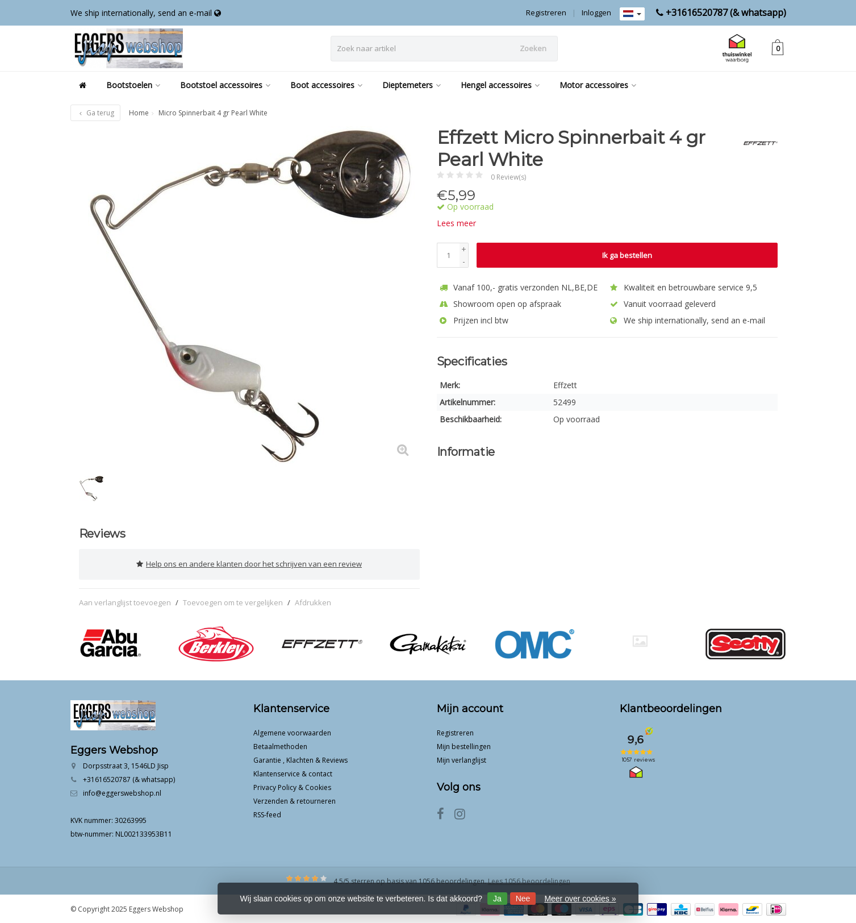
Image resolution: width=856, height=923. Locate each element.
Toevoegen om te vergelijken (233, 601)
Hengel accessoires (500, 85)
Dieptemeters (411, 85)
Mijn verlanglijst (461, 759)
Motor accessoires (597, 85)
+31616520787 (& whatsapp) (726, 12)
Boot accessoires (326, 85)
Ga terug (95, 113)
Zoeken (533, 48)
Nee (523, 898)
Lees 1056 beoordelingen (529, 880)
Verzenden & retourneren (294, 800)
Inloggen (596, 12)
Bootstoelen (133, 85)
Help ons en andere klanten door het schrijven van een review (249, 563)
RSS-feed (267, 813)
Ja (497, 898)
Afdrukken (313, 601)
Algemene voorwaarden (292, 732)
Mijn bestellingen (464, 745)
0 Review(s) (508, 177)
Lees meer (456, 223)
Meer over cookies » (580, 898)
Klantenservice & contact (292, 773)
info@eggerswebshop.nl (122, 792)
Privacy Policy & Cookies (292, 786)
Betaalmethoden (280, 745)
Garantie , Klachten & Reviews (300, 759)
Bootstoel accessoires (225, 85)
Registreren (546, 12)
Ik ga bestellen (627, 255)
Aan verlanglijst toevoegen (125, 601)
